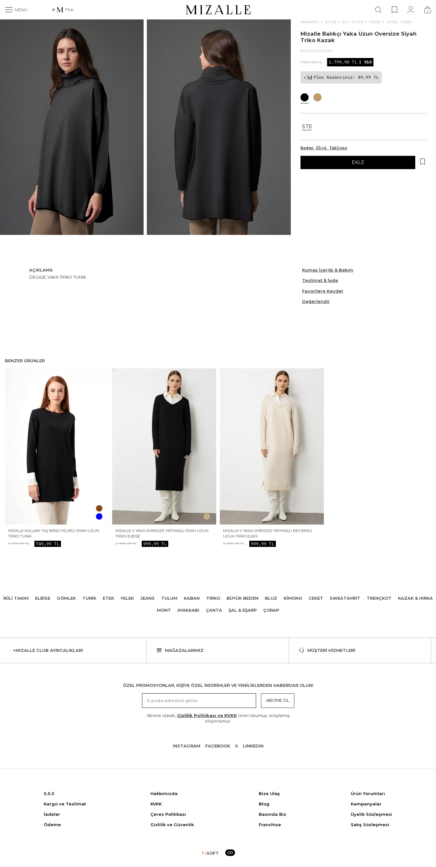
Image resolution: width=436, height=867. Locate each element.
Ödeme (52, 824)
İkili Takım (16, 598)
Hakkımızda (164, 793)
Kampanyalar (366, 803)
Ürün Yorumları (368, 793)
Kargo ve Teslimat (65, 803)
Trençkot (379, 598)
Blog (264, 803)
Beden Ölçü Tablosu (323, 148)
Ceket (316, 598)
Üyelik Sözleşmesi (371, 814)
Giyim (330, 21)
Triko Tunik (398, 21)
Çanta (214, 610)
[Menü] (16, 10)
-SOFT (210, 853)
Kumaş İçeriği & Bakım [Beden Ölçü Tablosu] (327, 269)
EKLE (358, 162)
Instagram (186, 745)
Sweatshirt (345, 598)
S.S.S (49, 793)
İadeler (52, 814)
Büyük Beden (242, 598)
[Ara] (378, 9)
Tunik (374, 21)
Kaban (192, 598)
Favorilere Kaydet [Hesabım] (322, 291)
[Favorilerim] (394, 9)
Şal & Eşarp (243, 610)
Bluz (271, 598)
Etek (108, 598)
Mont (164, 610)
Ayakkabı (188, 610)
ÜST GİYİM (352, 21)
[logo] (218, 9)
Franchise (270, 824)
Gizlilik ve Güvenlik (172, 824)
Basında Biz (272, 814)
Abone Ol (277, 700)
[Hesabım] (410, 9)
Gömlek (66, 598)
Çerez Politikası (168, 814)
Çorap (271, 610)
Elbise (42, 598)
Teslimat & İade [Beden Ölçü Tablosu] (320, 280)
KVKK (156, 803)
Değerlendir (316, 301)
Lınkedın (253, 745)
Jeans (147, 598)
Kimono (293, 598)
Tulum (169, 598)
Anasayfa (309, 21)
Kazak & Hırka (415, 598)
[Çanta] (427, 9)
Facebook (217, 745)
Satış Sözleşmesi (370, 824)
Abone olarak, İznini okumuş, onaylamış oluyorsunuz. (218, 718)
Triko (213, 598)
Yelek (127, 598)
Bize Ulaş (269, 793)
